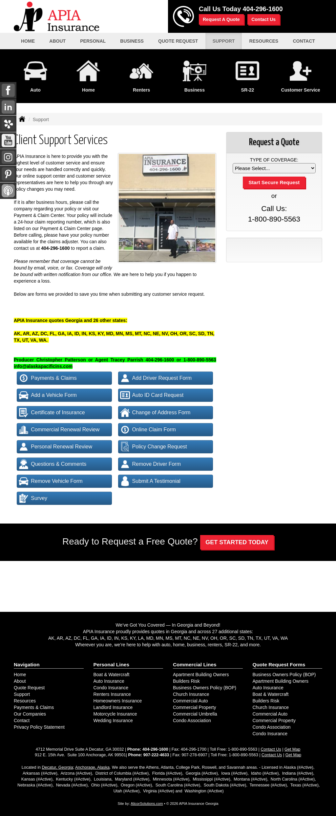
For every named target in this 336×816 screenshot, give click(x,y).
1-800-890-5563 (274, 219)
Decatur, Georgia (57, 767)
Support (22, 694)
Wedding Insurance (113, 720)
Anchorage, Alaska (92, 767)
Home (28, 41)
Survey (33, 498)
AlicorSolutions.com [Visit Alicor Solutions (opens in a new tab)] (147, 803)
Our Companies (30, 714)
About (20, 681)
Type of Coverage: (274, 159)
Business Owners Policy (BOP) (204, 687)
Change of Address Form (155, 413)
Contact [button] (304, 41)
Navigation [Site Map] (27, 664)
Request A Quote (221, 19)
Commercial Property (194, 707)
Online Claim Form (148, 430)
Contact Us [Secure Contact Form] (271, 749)
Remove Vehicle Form (50, 481)
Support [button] (224, 41)
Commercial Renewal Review (59, 430)
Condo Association (192, 720)
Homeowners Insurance (118, 700)
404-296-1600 (263, 8)
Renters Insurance (112, 694)
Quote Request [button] (178, 41)
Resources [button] (264, 41)
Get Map (292, 749)
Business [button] (132, 41)
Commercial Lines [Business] (195, 664)
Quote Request (29, 687)
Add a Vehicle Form (48, 395)
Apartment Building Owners (201, 674)
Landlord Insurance (113, 707)
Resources (25, 700)
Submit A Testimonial (150, 481)
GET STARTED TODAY (236, 542)
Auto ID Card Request (152, 395)
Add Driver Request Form (156, 378)
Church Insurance (191, 694)
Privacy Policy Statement (39, 727)
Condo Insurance (111, 687)
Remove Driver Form (150, 464)
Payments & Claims (48, 378)
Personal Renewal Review (55, 447)
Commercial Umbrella (195, 714)
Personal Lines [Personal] (112, 664)
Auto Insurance (109, 681)
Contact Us (263, 19)
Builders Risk (186, 681)
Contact (22, 720)
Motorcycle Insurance (115, 714)
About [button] (57, 41)
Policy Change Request (153, 447)
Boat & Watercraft (112, 674)
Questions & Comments (52, 464)
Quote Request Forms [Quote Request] (279, 664)
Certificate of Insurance (52, 413)
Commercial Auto (190, 700)
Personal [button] (93, 41)
